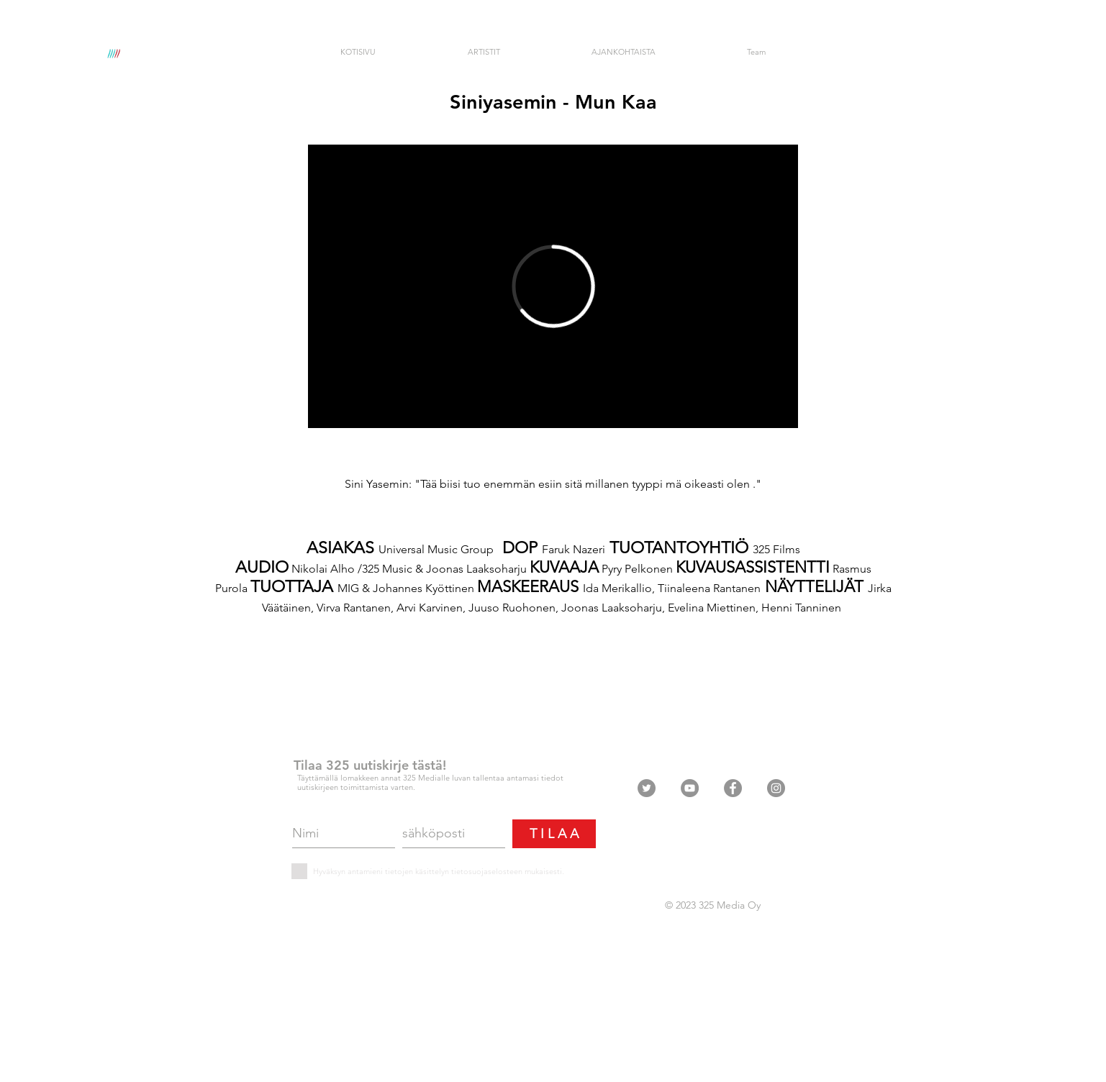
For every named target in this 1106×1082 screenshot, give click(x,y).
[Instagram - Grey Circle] (776, 788)
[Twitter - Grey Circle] (647, 788)
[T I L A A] (554, 833)
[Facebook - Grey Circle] (733, 788)
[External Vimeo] (553, 286)
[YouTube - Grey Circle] (690, 788)
